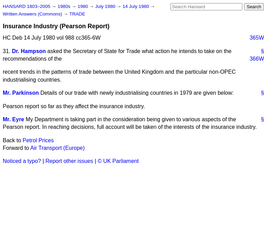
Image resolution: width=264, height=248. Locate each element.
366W (257, 59)
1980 (83, 6)
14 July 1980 (136, 6)
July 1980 (106, 6)
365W (257, 38)
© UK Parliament (118, 161)
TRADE (77, 14)
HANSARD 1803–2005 (26, 6)
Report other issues (69, 161)
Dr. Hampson (29, 51)
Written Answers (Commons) (33, 14)
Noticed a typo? (22, 161)
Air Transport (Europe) (57, 148)
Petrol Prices (38, 140)
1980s (64, 6)
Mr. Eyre (13, 119)
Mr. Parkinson (21, 93)
